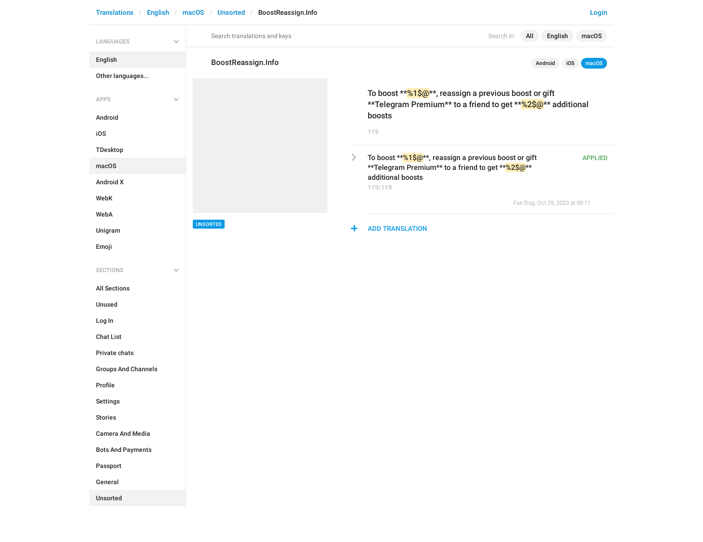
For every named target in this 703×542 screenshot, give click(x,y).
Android (545, 63)
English (158, 13)
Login (598, 13)
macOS (193, 13)
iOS (570, 63)
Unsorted (231, 13)
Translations (115, 13)
